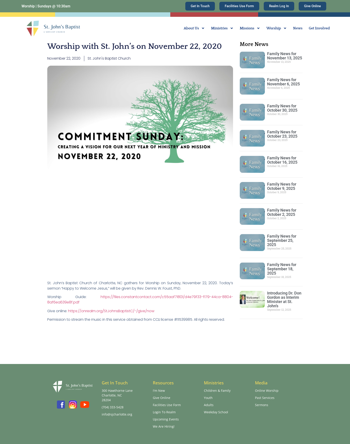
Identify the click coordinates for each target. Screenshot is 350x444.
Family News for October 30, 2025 (282, 108)
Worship (276, 28)
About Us (194, 28)
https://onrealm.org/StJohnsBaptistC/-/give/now (111, 311)
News (297, 28)
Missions (250, 28)
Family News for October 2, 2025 (281, 212)
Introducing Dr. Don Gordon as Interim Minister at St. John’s (284, 299)
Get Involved (319, 28)
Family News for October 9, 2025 (281, 186)
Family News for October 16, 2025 (282, 160)
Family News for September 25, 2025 (281, 240)
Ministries (222, 28)
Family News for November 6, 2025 (283, 81)
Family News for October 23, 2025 (282, 134)
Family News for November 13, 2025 (284, 55)
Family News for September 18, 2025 (281, 268)
